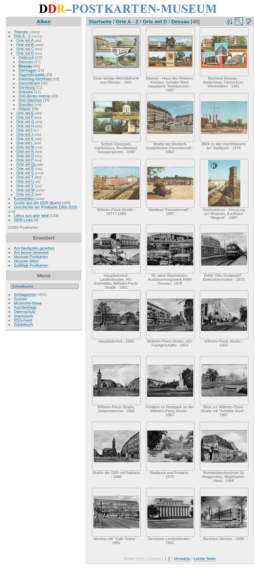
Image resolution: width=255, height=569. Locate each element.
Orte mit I (24, 130)
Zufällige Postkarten (31, 265)
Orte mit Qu (26, 164)
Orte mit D (25, 53)
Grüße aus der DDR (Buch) (37, 203)
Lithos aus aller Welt (31, 215)
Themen (21, 32)
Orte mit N (25, 151)
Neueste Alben (26, 261)
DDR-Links (23, 220)
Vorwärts (182, 558)
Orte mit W (25, 190)
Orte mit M (25, 147)
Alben (44, 21)
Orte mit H (25, 126)
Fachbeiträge (25, 307)
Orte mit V (25, 185)
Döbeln (25, 109)
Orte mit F (25, 117)
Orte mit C (25, 49)
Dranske (26, 91)
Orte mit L (24, 143)
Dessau (26, 66)
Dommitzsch (29, 83)
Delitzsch (27, 57)
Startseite (100, 21)
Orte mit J (24, 134)
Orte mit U (25, 181)
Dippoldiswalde (32, 74)
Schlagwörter (25, 294)
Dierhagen (27, 70)
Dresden (26, 104)
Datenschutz (24, 311)
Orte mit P (25, 160)
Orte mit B (25, 44)
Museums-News (28, 303)
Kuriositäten (24, 198)
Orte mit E (25, 113)
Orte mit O (25, 156)
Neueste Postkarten (31, 256)
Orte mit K (25, 138)
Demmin (26, 61)
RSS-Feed (23, 320)
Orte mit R (25, 168)
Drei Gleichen (30, 100)
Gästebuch (23, 324)
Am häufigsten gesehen (34, 248)
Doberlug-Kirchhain (35, 79)
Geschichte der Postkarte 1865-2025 (45, 207)
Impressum (23, 316)
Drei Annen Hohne (34, 96)
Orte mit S (25, 173)
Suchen (20, 298)
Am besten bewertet (31, 252)
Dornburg (27, 87)
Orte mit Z (25, 194)
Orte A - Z (22, 36)
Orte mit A (25, 40)
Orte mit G (25, 121)
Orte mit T (25, 177)
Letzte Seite (205, 558)
